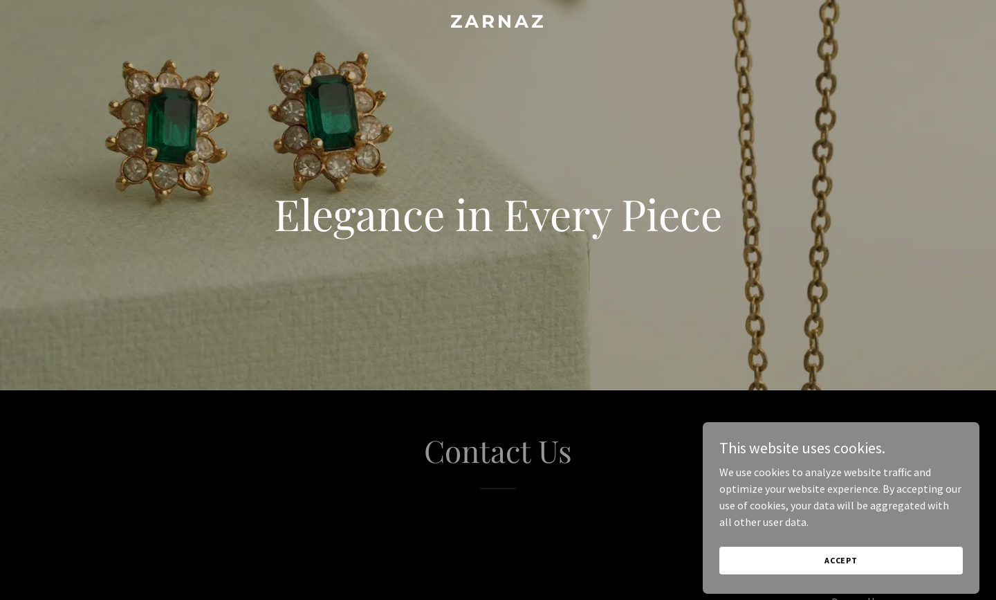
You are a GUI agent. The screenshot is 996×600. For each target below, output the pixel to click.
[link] (498, 23)
